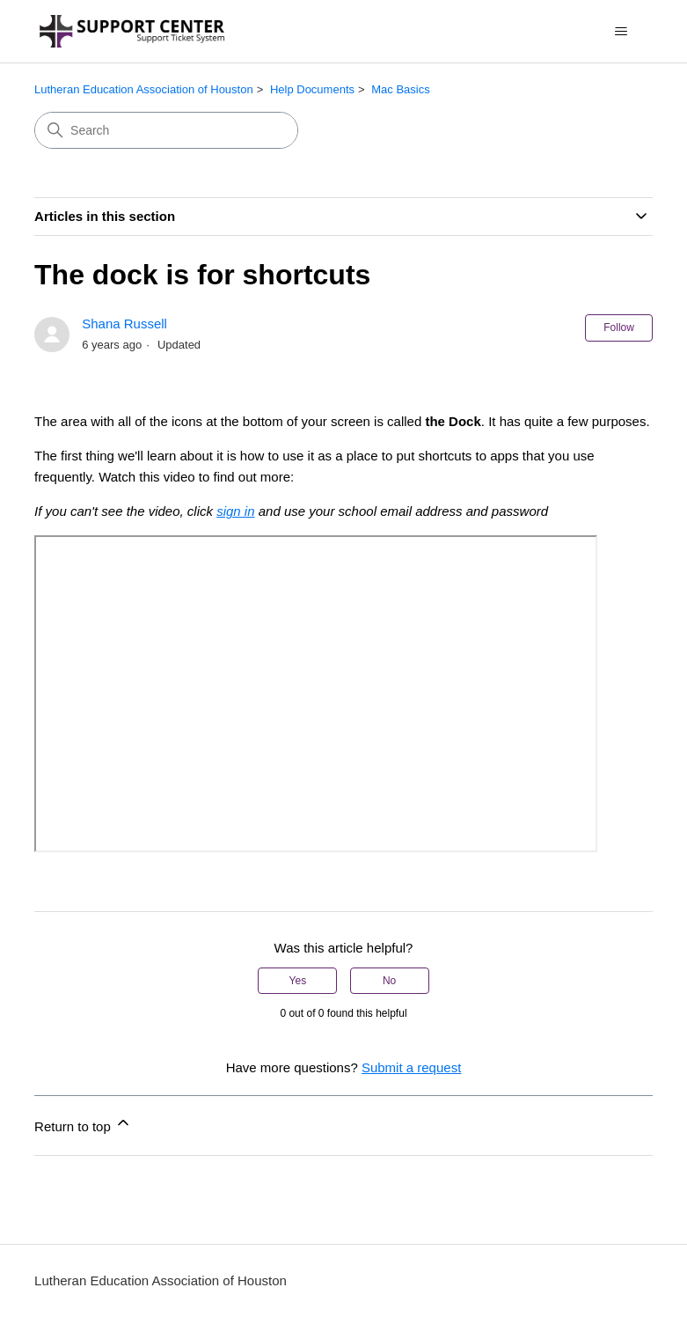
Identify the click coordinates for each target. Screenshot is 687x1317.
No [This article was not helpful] (389, 981)
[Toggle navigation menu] (621, 32)
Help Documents (312, 89)
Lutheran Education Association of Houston (143, 89)
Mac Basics (400, 89)
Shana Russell (124, 323)
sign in (235, 511)
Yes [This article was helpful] (298, 981)
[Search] (166, 130)
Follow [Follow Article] (618, 327)
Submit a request (411, 1067)
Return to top (83, 1124)
